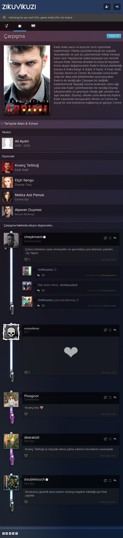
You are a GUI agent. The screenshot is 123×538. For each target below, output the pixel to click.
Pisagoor (31, 395)
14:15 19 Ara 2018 (108, 372)
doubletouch (36, 479)
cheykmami (35, 236)
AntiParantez (45, 269)
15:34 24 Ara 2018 (94, 290)
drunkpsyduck (69, 284)
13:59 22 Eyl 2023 (108, 413)
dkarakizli (31, 437)
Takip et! (114, 36)
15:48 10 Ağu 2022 (108, 502)
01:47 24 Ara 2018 (92, 275)
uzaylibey (31, 328)
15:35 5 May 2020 (95, 305)
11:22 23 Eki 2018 (108, 259)
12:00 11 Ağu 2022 (108, 455)
